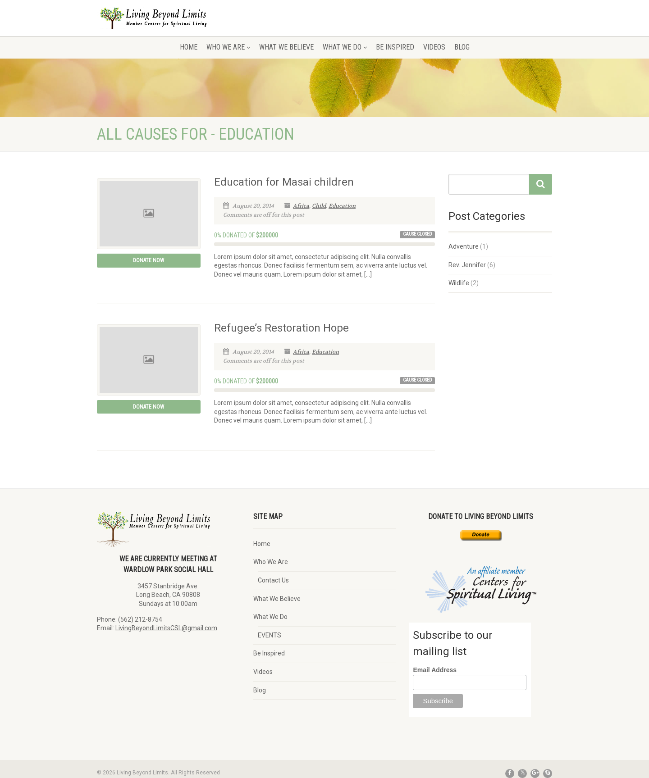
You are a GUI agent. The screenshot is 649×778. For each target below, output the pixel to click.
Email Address (435, 669)
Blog (462, 47)
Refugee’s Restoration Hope (281, 328)
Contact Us (273, 580)
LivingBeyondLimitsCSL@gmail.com (166, 628)
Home (188, 47)
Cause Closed (417, 234)
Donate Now (148, 260)
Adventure (463, 246)
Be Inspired (395, 47)
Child (319, 205)
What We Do (345, 47)
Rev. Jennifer (467, 264)
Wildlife (458, 283)
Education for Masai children (284, 182)
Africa (301, 205)
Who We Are (228, 47)
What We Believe (286, 47)
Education (342, 205)
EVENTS (269, 635)
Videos (434, 47)
